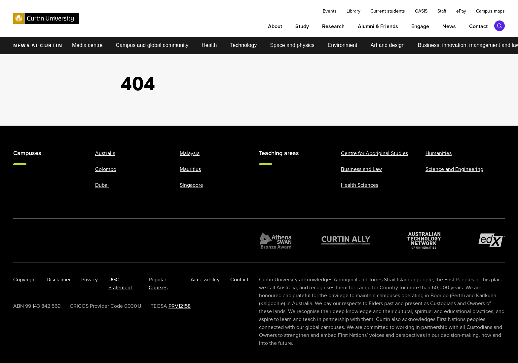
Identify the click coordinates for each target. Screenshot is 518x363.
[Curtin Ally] (345, 240)
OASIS (421, 11)
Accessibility (205, 279)
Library (353, 11)
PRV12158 (179, 306)
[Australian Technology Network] (424, 240)
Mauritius (190, 169)
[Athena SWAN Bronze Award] (275, 240)
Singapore (191, 185)
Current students (387, 11)
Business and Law (361, 169)
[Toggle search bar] (499, 25)
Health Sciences (359, 185)
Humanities (439, 153)
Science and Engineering (454, 169)
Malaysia (190, 153)
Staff (441, 11)
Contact (239, 279)
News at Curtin (37, 45)
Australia (105, 153)
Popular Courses (158, 283)
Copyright (24, 279)
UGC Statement (120, 283)
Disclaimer (59, 279)
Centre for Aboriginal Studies (374, 153)
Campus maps (490, 11)
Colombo (105, 169)
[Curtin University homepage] (46, 18)
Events (330, 11)
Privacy (89, 279)
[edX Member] (491, 240)
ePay (461, 11)
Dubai (102, 185)
